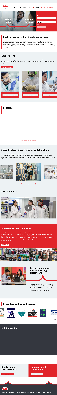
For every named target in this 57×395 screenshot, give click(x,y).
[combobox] (46, 22)
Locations (25, 7)
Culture (15, 7)
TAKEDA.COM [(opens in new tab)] (53, 4)
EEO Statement (30, 392)
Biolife (30, 7)
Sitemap (49, 392)
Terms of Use (12, 392)
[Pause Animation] (55, 260)
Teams (20, 7)
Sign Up (37, 374)
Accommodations (41, 392)
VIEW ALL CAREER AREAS (7, 67)
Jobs (11, 7)
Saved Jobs (36, 7)
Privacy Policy (21, 392)
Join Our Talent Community (48, 7)
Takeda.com (4, 392)
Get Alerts (7, 374)
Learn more (5, 244)
